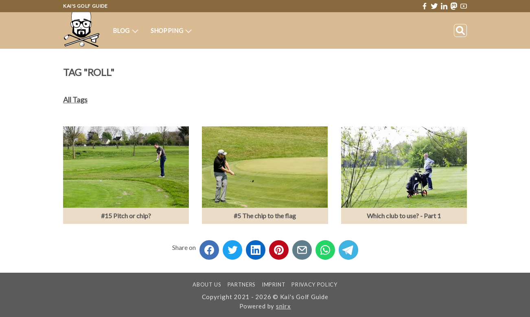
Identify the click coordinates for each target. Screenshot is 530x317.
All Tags (75, 99)
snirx (283, 306)
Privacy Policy (314, 284)
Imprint (274, 284)
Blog (125, 30)
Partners (242, 284)
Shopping (171, 30)
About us (207, 284)
